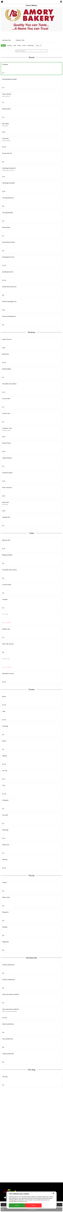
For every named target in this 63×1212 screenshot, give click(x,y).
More (38, 45)
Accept (17, 1205)
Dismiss (33, 1205)
